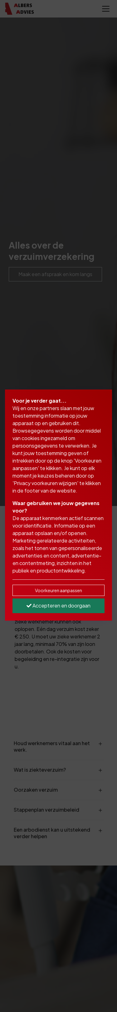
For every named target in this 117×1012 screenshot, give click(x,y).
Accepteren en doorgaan (58, 605)
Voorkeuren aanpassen (58, 590)
